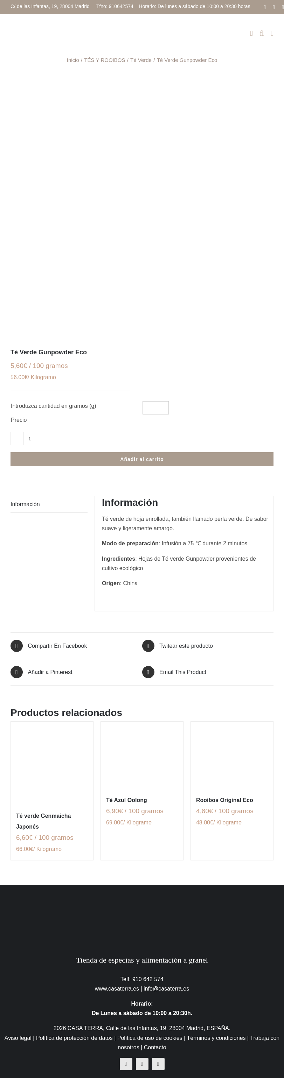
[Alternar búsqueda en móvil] (262, 33)
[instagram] (142, 1064)
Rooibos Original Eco (224, 800)
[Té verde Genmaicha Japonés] (52, 763)
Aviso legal (18, 1038)
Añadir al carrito (142, 459)
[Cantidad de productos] (29, 438)
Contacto (155, 1047)
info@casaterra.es (166, 989)
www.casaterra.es (117, 989)
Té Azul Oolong (126, 800)
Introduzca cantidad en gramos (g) (53, 406)
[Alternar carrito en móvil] (251, 33)
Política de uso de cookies (149, 1038)
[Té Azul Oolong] (142, 755)
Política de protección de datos (74, 1038)
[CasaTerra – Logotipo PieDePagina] (142, 899)
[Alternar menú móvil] (272, 33)
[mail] (158, 1064)
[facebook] (126, 1064)
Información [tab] (25, 504)
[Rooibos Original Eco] (232, 755)
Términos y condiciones (216, 1038)
